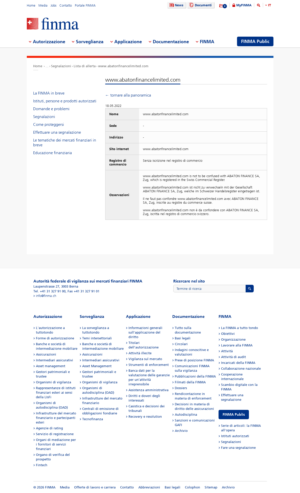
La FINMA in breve (49, 93)
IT (269, 5)
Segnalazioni (61, 66)
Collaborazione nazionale (241, 368)
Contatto (65, 5)
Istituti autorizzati (235, 436)
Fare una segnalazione (238, 448)
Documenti (200, 5)
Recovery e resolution (145, 416)
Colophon (192, 487)
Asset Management (97, 366)
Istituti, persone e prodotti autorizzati (64, 101)
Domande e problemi (51, 108)
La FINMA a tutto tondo (239, 328)
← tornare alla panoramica (128, 95)
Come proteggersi (48, 124)
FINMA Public (234, 414)
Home (31, 5)
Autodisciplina (186, 414)
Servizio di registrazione (55, 434)
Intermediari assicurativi (54, 360)
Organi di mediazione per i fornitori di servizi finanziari (56, 444)
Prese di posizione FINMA (194, 360)
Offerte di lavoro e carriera (95, 487)
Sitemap (211, 487)
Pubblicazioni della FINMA (195, 376)
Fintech (41, 465)
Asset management (50, 366)
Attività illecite (140, 353)
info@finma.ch (46, 296)
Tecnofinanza (92, 419)
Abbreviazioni (149, 487)
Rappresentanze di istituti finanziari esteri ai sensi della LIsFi (56, 392)
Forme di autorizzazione (55, 338)
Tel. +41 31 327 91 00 (49, 291)
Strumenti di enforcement (148, 365)
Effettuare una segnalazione (57, 132)
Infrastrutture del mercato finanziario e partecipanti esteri (56, 417)
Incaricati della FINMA (238, 363)
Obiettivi (228, 334)
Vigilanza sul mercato (145, 359)
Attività (227, 351)
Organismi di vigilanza (53, 382)
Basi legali (182, 338)
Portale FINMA (85, 5)
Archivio (181, 431)
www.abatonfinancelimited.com (123, 66)
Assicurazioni (46, 354)
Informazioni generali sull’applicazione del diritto (145, 332)
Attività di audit (233, 357)
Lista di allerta (85, 66)
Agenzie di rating (49, 428)
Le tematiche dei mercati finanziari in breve (64, 142)
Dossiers (181, 388)
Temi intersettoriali (97, 338)
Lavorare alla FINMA (236, 345)
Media (43, 5)
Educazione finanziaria (52, 152)
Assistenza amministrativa (148, 390)
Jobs (53, 5)
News (175, 5)
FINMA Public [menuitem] (255, 41)
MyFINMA (243, 5)
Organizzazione (233, 339)
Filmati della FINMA (190, 382)
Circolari (181, 344)
